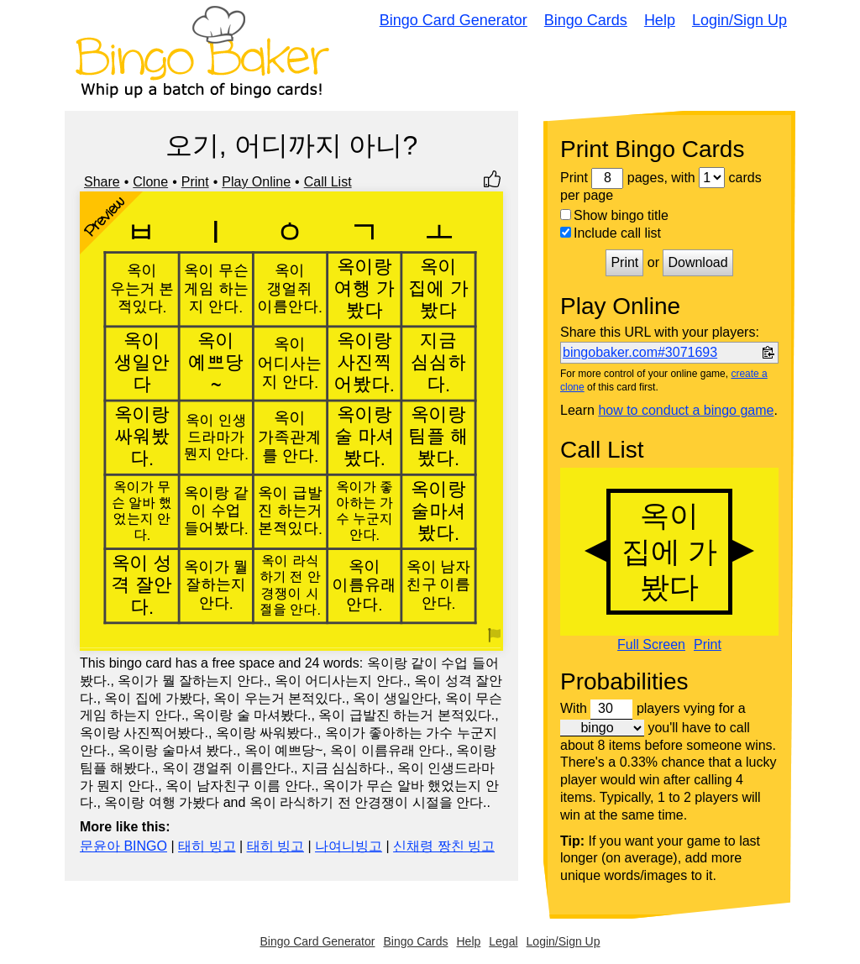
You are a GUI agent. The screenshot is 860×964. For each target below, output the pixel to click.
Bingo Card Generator (453, 20)
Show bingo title (614, 215)
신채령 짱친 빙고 (444, 846)
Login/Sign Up (739, 20)
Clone (150, 182)
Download (697, 262)
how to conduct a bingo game (685, 410)
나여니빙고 (348, 846)
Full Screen (651, 645)
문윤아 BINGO (123, 846)
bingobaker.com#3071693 (640, 352)
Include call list (610, 233)
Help (659, 20)
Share (102, 182)
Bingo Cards (585, 20)
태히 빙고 (206, 846)
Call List (328, 182)
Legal (503, 941)
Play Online (256, 182)
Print (195, 182)
